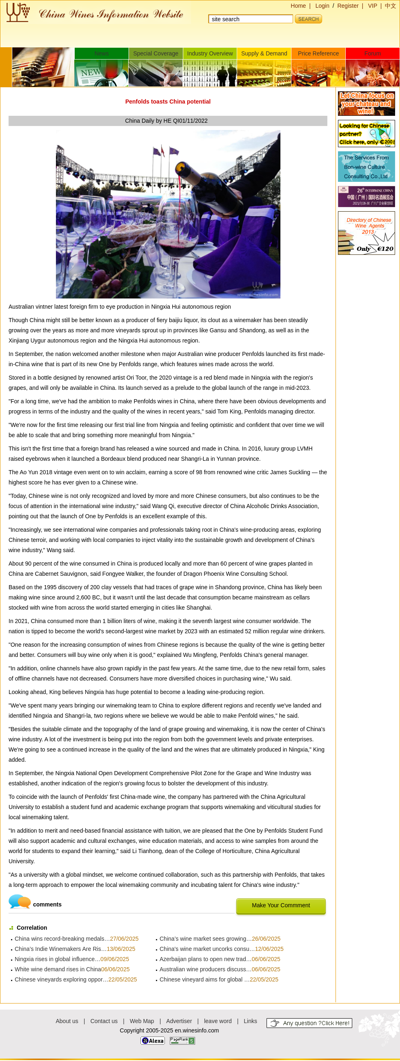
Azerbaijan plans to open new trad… (206, 959)
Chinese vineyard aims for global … (205, 979)
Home (298, 5)
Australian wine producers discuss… (206, 969)
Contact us (104, 1021)
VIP (372, 5)
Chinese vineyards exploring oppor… (62, 979)
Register (347, 5)
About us (67, 1021)
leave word (218, 1021)
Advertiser (179, 1021)
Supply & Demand (264, 53)
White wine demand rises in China (58, 969)
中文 (390, 5)
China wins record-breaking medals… (62, 938)
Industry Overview (210, 53)
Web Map (142, 1021)
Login (322, 5)
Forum (372, 53)
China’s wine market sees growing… (206, 938)
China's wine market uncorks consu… (207, 949)
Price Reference (318, 53)
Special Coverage (155, 53)
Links (250, 1021)
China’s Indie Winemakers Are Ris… (61, 949)
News (101, 53)
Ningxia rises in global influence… (57, 959)
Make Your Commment (281, 905)
